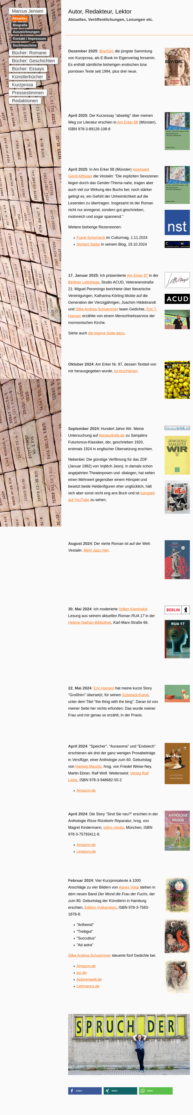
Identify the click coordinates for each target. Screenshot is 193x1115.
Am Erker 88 (127, 122)
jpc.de (82, 973)
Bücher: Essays (28, 68)
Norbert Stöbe (88, 244)
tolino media (113, 827)
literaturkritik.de (112, 435)
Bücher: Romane (29, 52)
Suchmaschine (25, 45)
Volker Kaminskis (133, 609)
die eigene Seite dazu (106, 333)
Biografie (20, 25)
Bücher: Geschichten (33, 60)
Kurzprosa (22, 84)
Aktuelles (19, 18)
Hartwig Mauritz (88, 766)
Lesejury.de (86, 851)
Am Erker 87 (137, 275)
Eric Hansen (104, 688)
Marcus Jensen (27, 11)
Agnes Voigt (129, 887)
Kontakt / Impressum (29, 38)
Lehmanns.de (88, 986)
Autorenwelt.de (89, 979)
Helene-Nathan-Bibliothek (89, 622)
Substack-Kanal (135, 695)
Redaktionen (25, 100)
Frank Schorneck (91, 238)
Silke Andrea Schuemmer (97, 309)
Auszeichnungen (26, 32)
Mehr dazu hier (95, 550)
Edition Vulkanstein (100, 907)
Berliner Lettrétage (83, 282)
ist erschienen (125, 371)
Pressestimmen (28, 92)
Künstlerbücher (27, 76)
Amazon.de (86, 790)
